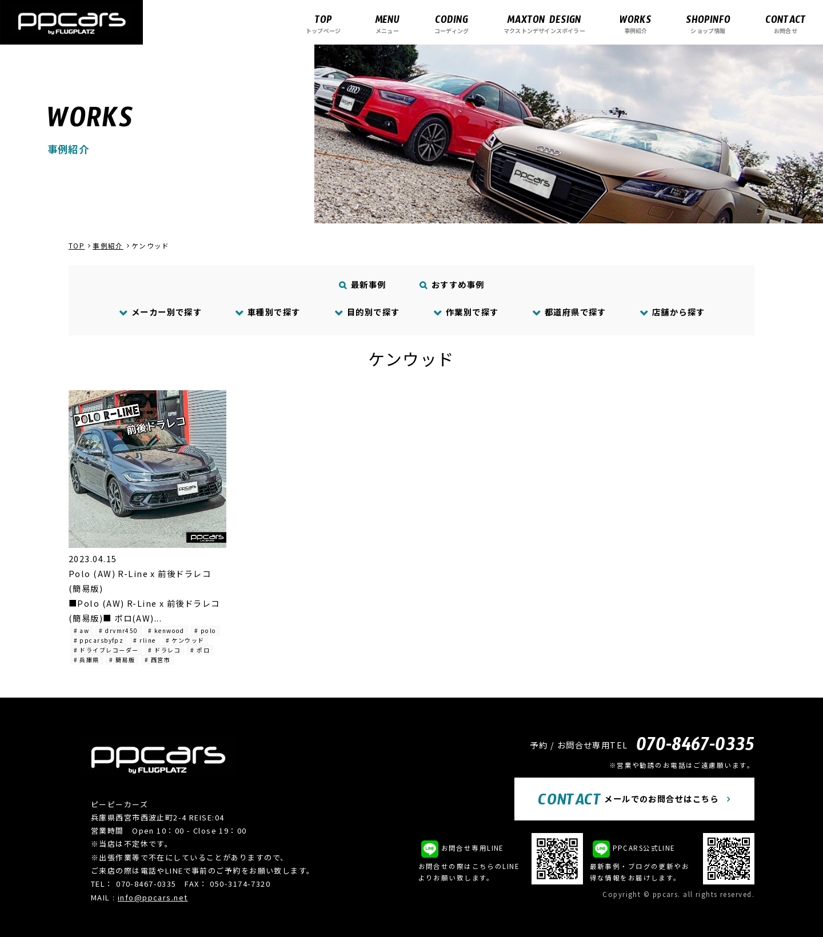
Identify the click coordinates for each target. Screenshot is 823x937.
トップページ (323, 24)
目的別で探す (366, 312)
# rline (144, 640)
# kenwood (166, 630)
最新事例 (362, 284)
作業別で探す (465, 312)
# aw (82, 630)
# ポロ (200, 650)
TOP (77, 245)
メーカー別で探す (160, 312)
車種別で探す (268, 312)
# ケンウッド (185, 640)
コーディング (451, 24)
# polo (205, 630)
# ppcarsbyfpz (99, 640)
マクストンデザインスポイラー (544, 24)
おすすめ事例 (452, 284)
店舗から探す (672, 312)
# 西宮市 (157, 659)
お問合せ (785, 24)
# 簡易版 (122, 659)
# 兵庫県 (86, 659)
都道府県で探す (569, 312)
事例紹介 (636, 24)
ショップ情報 (708, 24)
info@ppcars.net (153, 897)
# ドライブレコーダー (106, 650)
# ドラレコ (164, 650)
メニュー (387, 24)
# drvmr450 (118, 630)
